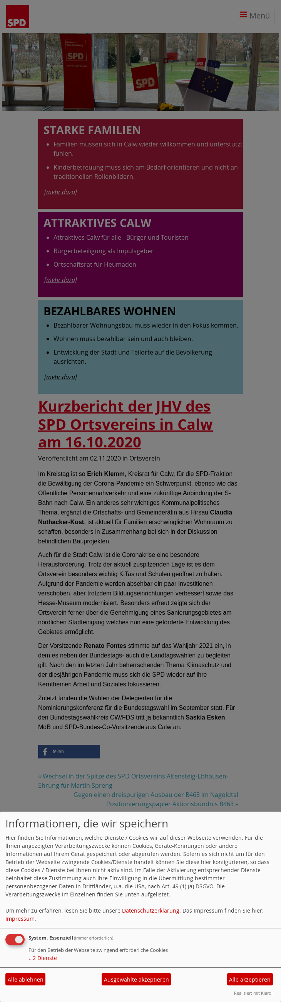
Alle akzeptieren (250, 979)
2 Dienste (42, 958)
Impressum (20, 918)
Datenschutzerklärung (150, 910)
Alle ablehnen (25, 979)
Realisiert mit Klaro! (253, 993)
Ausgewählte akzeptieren (136, 979)
